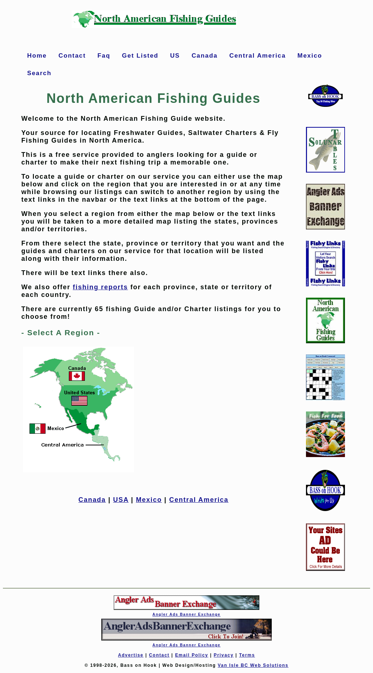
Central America (257, 55)
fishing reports (100, 287)
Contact (72, 55)
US (175, 55)
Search (39, 73)
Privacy (224, 655)
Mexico (310, 55)
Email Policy (191, 655)
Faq (104, 55)
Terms (247, 655)
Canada (205, 55)
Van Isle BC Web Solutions (253, 665)
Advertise (131, 655)
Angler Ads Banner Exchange (187, 614)
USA (121, 499)
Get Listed (140, 55)
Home (37, 55)
